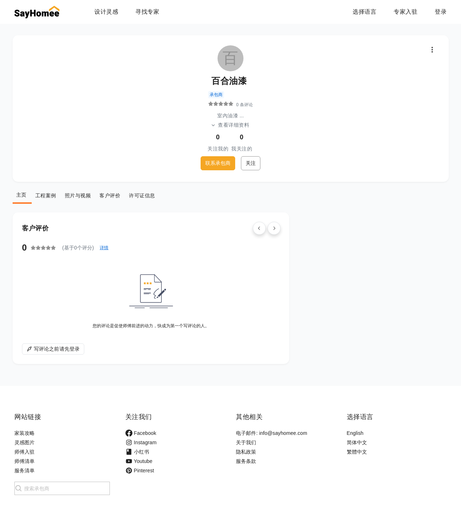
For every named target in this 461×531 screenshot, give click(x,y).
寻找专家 (147, 12)
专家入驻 (405, 12)
